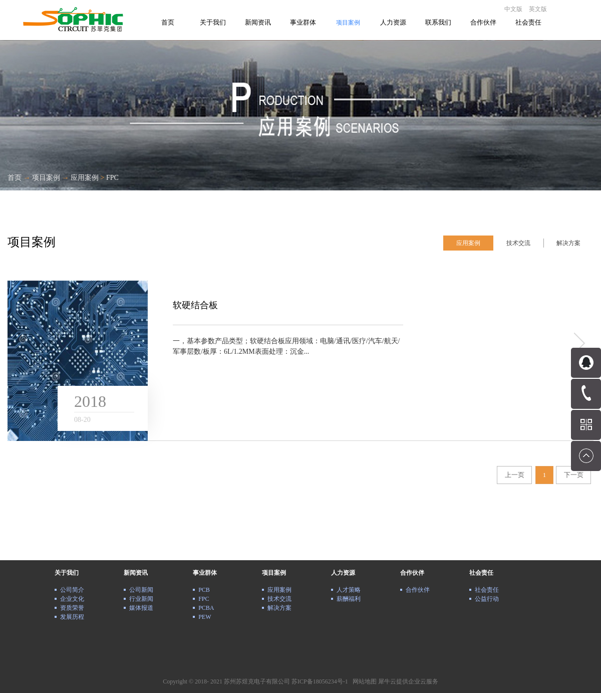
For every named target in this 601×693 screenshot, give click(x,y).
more (578, 343)
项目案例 (46, 177)
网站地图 (363, 681)
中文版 (513, 9)
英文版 (538, 9)
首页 (167, 22)
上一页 (514, 475)
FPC (112, 177)
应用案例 (85, 177)
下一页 (573, 475)
